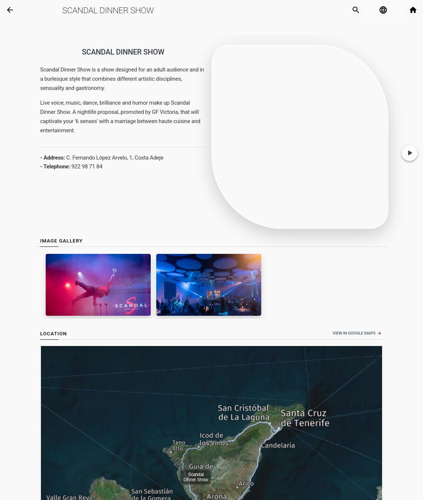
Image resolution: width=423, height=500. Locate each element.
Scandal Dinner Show (108, 10)
